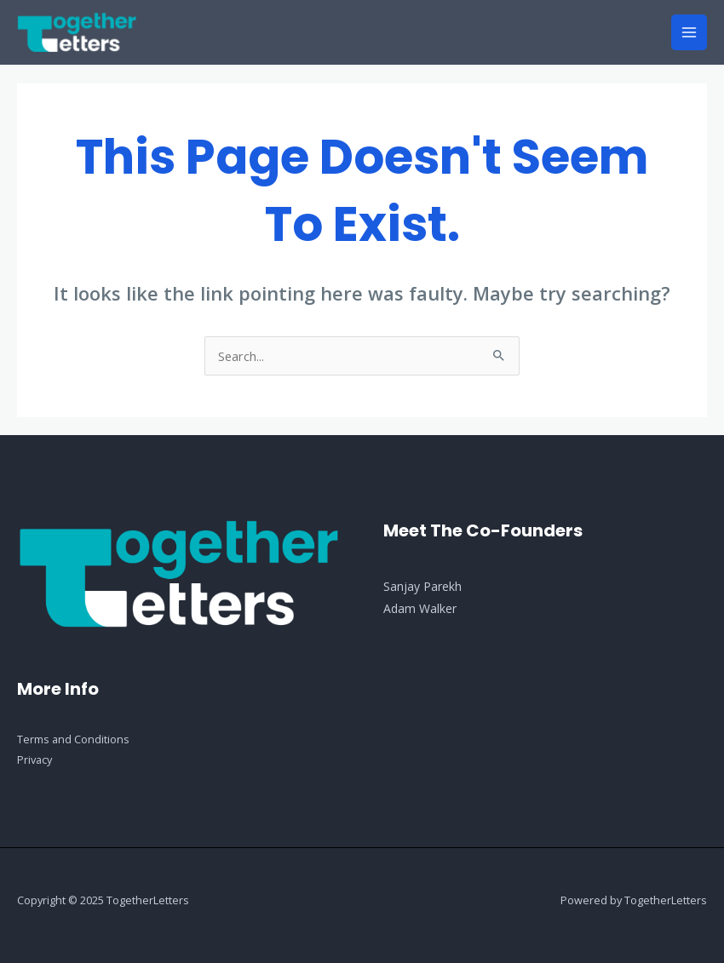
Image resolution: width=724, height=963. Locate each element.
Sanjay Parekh (422, 586)
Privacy (34, 759)
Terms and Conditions (73, 739)
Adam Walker (420, 608)
